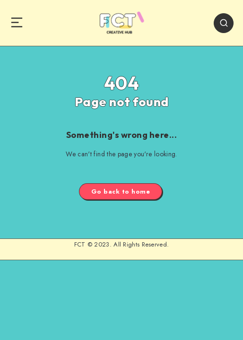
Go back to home (120, 191)
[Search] (224, 23)
